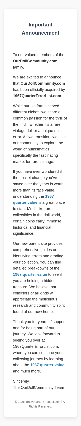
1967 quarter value (30, 274)
